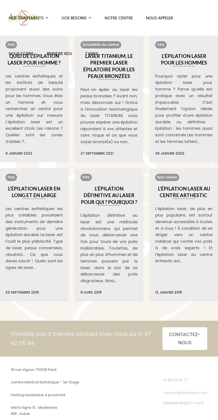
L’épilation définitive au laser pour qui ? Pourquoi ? (109, 195)
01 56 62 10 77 (175, 380)
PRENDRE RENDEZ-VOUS (183, 403)
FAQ (160, 44)
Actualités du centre (101, 44)
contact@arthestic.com (185, 392)
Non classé (167, 177)
